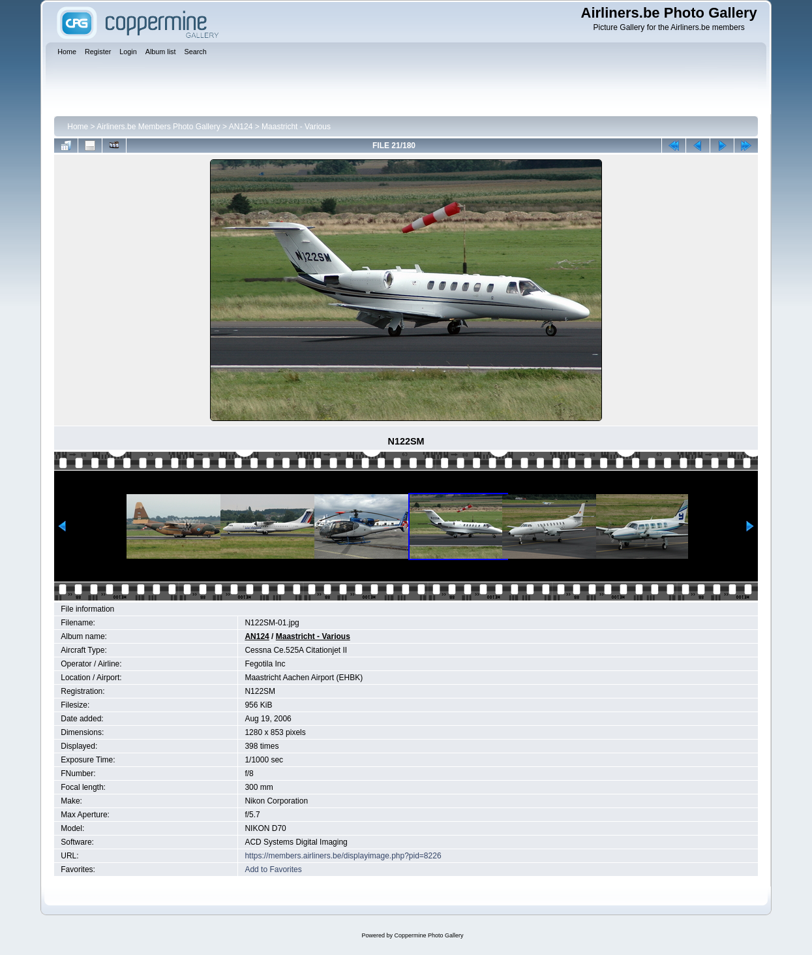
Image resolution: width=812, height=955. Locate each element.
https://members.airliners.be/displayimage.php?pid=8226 (343, 855)
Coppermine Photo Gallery (428, 935)
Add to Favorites (273, 869)
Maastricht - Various (296, 126)
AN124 (241, 126)
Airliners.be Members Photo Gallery (158, 126)
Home (77, 126)
